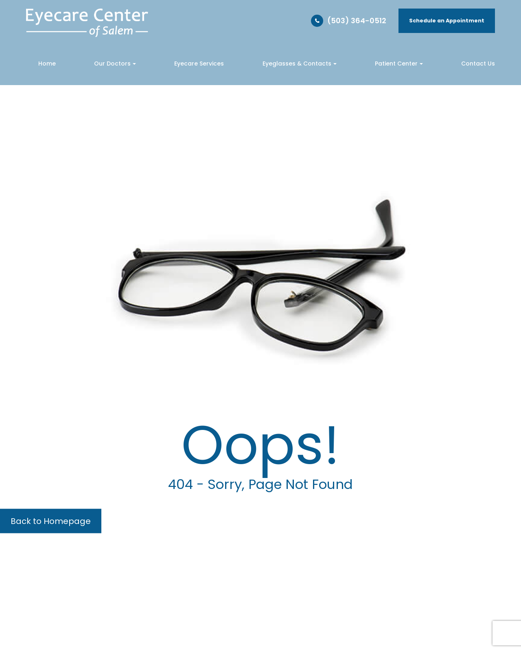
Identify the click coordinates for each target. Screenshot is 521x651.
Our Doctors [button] (115, 63)
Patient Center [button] (399, 63)
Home (47, 63)
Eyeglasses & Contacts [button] (300, 63)
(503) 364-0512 (356, 20)
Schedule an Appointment (446, 20)
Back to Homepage (51, 521)
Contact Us (478, 63)
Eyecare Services (199, 63)
